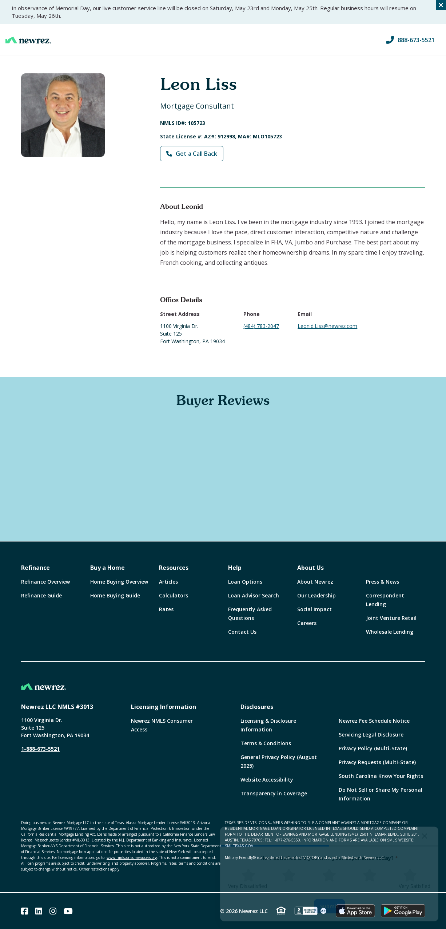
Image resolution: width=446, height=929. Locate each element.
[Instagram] (52, 911)
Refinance (35, 568)
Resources (173, 568)
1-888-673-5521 (40, 748)
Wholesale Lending (389, 631)
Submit (329, 906)
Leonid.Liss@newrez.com (327, 325)
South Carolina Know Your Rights (381, 775)
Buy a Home (107, 568)
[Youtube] (68, 911)
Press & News (382, 581)
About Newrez (315, 581)
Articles (168, 581)
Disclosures (256, 707)
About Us (310, 568)
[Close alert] (441, 5)
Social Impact (314, 609)
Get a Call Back (191, 154)
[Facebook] (24, 911)
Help (235, 568)
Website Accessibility (266, 779)
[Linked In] (38, 911)
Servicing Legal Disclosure (371, 734)
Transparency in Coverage (273, 793)
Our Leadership (316, 595)
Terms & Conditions (265, 743)
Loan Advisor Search (253, 595)
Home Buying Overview (119, 581)
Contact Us (242, 631)
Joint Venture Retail (391, 617)
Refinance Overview (45, 581)
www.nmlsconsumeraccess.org (132, 857)
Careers (306, 623)
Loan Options (245, 581)
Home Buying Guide (115, 595)
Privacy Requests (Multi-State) (377, 762)
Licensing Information (163, 707)
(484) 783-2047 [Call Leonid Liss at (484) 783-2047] (261, 325)
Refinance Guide (41, 595)
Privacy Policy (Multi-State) (373, 748)
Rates (166, 609)
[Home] (28, 40)
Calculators (173, 595)
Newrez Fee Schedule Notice (374, 720)
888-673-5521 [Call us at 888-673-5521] (410, 40)
